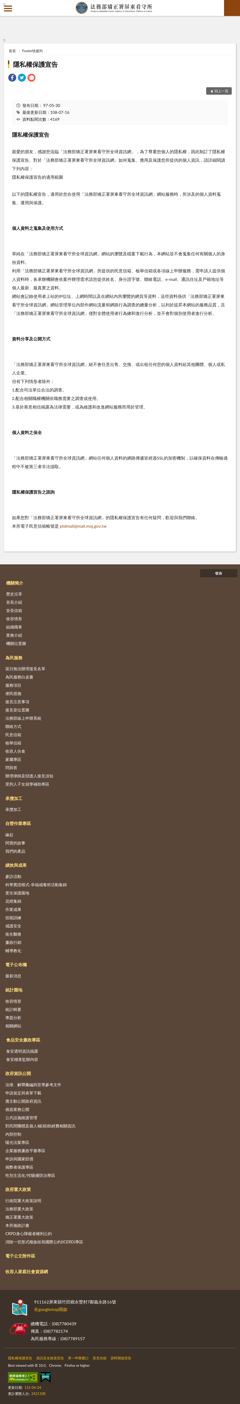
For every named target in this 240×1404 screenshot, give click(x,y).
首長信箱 (14, 610)
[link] (12, 78)
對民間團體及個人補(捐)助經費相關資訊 (40, 1125)
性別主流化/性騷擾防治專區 (30, 1175)
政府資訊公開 (18, 1073)
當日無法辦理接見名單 (25, 668)
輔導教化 (13, 950)
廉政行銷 (13, 942)
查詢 (232, 8)
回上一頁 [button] (221, 91)
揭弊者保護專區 (19, 1167)
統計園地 (13, 989)
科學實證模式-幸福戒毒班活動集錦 (36, 884)
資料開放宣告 (121, 1358)
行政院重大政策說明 (23, 1200)
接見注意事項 (17, 701)
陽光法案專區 (17, 1142)
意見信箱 (100, 1358)
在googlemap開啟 (50, 1309)
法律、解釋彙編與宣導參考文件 (33, 1084)
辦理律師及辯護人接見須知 (29, 775)
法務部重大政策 (19, 1208)
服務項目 (13, 685)
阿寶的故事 (15, 842)
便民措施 (13, 693)
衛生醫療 (13, 934)
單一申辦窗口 (78, 1358)
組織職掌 (14, 626)
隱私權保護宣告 (35, 64)
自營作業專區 (18, 823)
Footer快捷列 (32, 51)
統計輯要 (13, 1009)
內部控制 (13, 1134)
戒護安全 (13, 925)
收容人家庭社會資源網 (26, 1271)
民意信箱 (13, 734)
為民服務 (13, 657)
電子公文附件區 (20, 1255)
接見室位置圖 (17, 709)
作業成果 (13, 909)
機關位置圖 (16, 643)
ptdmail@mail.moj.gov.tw (83, 525)
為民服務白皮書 (19, 676)
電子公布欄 (16, 964)
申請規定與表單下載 (23, 1092)
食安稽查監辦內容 (22, 1059)
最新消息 (13, 975)
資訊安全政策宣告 (50, 1358)
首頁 (12, 51)
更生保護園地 (17, 892)
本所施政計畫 (17, 1225)
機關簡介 (14, 582)
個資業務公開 (17, 1109)
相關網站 (13, 1025)
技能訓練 (13, 917)
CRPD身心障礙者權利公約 (28, 1233)
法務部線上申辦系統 (23, 718)
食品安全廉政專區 (23, 1039)
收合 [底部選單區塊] (218, 573)
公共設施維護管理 (21, 1117)
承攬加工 (13, 798)
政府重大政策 (18, 1189)
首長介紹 (14, 602)
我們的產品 (15, 851)
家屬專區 (13, 759)
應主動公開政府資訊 (23, 1101)
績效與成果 (16, 865)
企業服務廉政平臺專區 (25, 1150)
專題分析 (13, 1017)
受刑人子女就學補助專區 (27, 784)
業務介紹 (14, 635)
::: (4, 4)
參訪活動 (13, 876)
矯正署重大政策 (19, 1217)
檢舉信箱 (13, 742)
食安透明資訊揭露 (22, 1051)
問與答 (11, 767)
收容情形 (14, 618)
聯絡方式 (13, 726)
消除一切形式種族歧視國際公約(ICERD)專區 (44, 1241)
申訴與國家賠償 (19, 1158)
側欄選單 (8, 8)
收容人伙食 (15, 751)
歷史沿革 (14, 593)
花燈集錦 (13, 901)
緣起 (9, 834)
